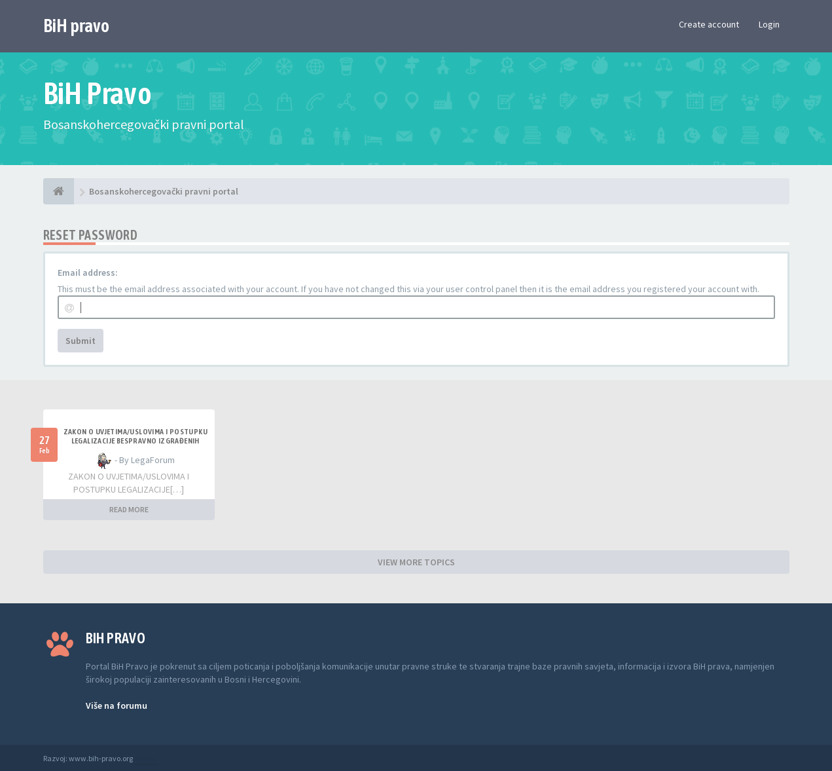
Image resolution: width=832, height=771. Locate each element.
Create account (709, 24)
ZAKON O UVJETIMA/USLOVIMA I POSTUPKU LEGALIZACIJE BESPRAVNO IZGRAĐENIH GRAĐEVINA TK (135, 441)
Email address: (88, 272)
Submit (80, 341)
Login (769, 24)
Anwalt (146, 758)
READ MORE (129, 509)
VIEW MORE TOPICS (416, 562)
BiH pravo (76, 25)
